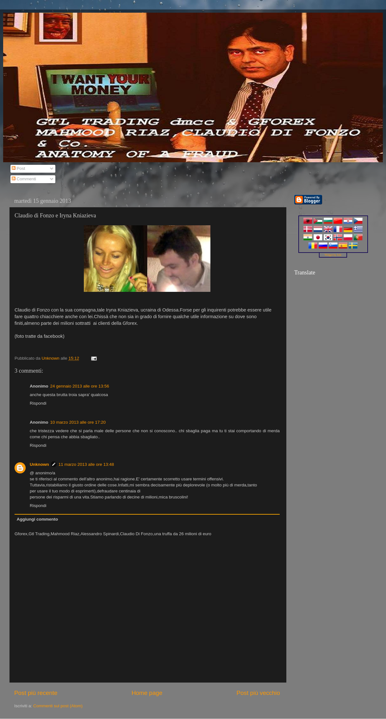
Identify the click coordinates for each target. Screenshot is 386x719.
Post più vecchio (258, 693)
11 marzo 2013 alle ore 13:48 (86, 464)
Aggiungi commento (37, 519)
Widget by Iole (333, 254)
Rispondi (38, 403)
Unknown (39, 464)
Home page (147, 693)
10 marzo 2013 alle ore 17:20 (78, 422)
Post (18, 168)
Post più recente (36, 693)
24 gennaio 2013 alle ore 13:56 (79, 386)
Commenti (24, 179)
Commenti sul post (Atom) (58, 705)
